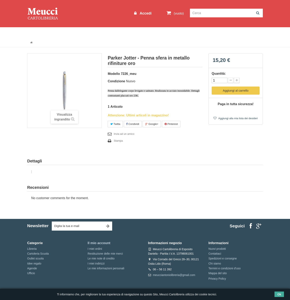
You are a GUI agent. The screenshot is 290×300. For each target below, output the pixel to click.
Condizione (116, 81)
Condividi (132, 123)
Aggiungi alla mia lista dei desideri (238, 118)
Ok (279, 294)
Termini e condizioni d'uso (224, 268)
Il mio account (99, 243)
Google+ (151, 123)
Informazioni (39, 32)
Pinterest (171, 123)
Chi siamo (214, 263)
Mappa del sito (217, 273)
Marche (158, 32)
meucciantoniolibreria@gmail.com (174, 275)
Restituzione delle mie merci (105, 253)
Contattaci (214, 253)
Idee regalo (138, 32)
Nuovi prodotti (217, 248)
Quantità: (219, 73)
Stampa (118, 140)
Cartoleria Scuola (93, 32)
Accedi (145, 13)
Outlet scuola (64, 32)
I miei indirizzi (96, 263)
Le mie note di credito (101, 258)
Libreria (117, 32)
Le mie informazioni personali (106, 268)
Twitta (115, 123)
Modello (114, 73)
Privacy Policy (217, 278)
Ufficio (31, 273)
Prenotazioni (179, 32)
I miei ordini (95, 248)
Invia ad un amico (124, 133)
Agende (32, 268)
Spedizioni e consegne (222, 258)
